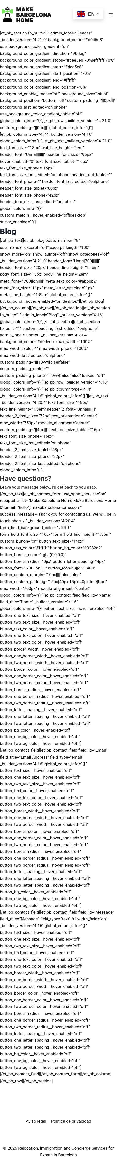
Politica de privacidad (71, 1121)
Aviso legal (36, 1121)
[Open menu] (110, 15)
